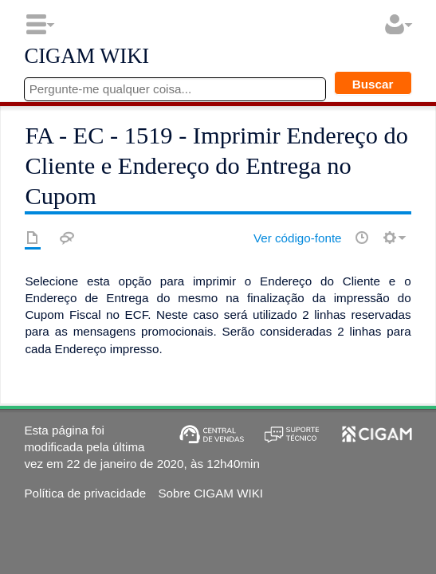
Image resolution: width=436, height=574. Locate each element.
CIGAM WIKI (86, 56)
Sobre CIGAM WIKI (210, 493)
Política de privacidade (85, 493)
